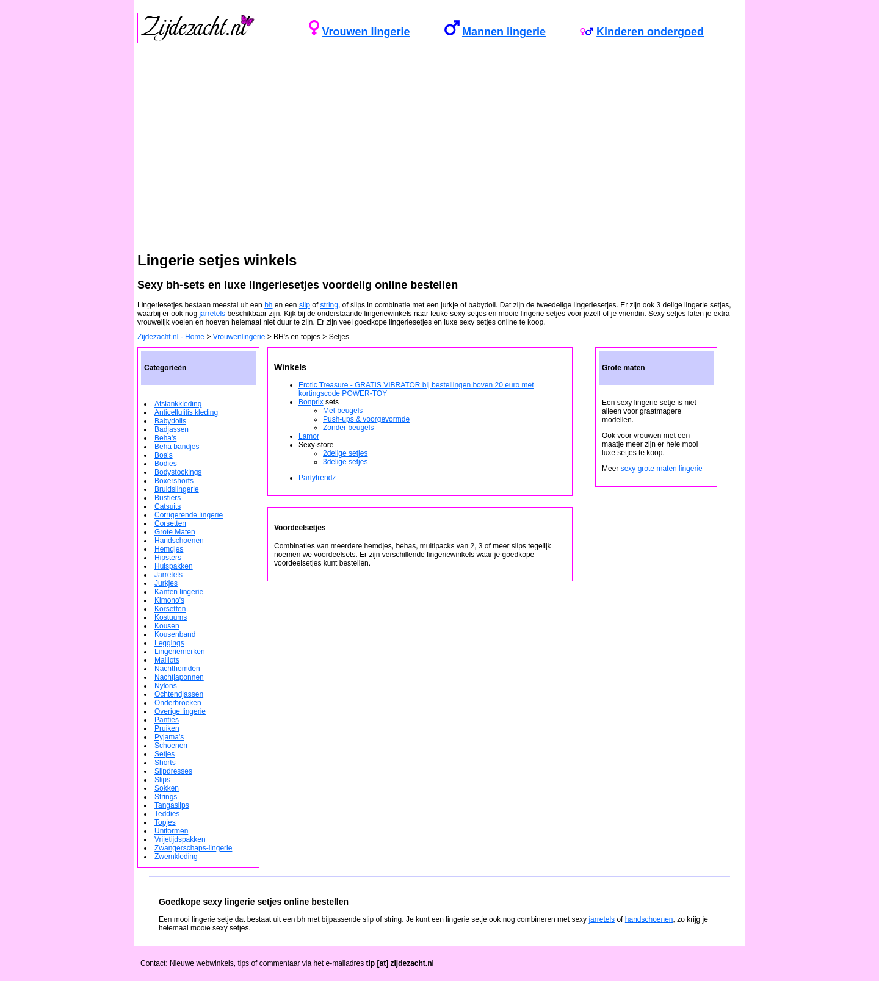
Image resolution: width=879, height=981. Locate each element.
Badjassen (171, 429)
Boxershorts (174, 480)
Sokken (166, 788)
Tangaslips (171, 805)
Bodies (165, 463)
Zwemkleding (176, 856)
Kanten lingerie (178, 592)
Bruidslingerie (176, 489)
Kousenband (174, 634)
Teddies (166, 814)
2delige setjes (345, 453)
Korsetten (170, 609)
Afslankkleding (177, 404)
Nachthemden (177, 668)
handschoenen (649, 919)
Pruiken (166, 728)
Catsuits (167, 506)
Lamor (308, 436)
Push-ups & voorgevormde (366, 419)
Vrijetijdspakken (180, 839)
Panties (166, 720)
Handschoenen (179, 540)
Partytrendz (317, 477)
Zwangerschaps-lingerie (193, 848)
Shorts (165, 762)
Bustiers (167, 498)
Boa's (163, 455)
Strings (165, 796)
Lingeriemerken (179, 651)
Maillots (166, 660)
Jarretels (168, 574)
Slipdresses (173, 771)
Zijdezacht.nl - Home (170, 336)
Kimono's (169, 600)
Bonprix (311, 402)
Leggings (169, 643)
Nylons (165, 685)
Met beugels (343, 410)
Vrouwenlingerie (239, 336)
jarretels (212, 313)
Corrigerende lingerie (188, 515)
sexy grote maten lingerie (662, 468)
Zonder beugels (348, 427)
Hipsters (167, 557)
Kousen (166, 626)
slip (304, 305)
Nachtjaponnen (179, 677)
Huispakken (173, 566)
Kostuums (170, 617)
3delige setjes (345, 462)
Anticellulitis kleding (186, 412)
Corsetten (170, 523)
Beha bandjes (176, 446)
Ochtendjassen (178, 694)
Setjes (164, 754)
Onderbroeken (177, 703)
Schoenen (170, 745)
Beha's (165, 438)
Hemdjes (168, 549)
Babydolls (170, 421)
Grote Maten (174, 532)
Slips (162, 779)
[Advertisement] (439, 156)
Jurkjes (166, 583)
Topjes (165, 822)
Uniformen (171, 831)
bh (268, 305)
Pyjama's (169, 737)
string (329, 305)
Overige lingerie (180, 711)
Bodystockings (177, 472)
